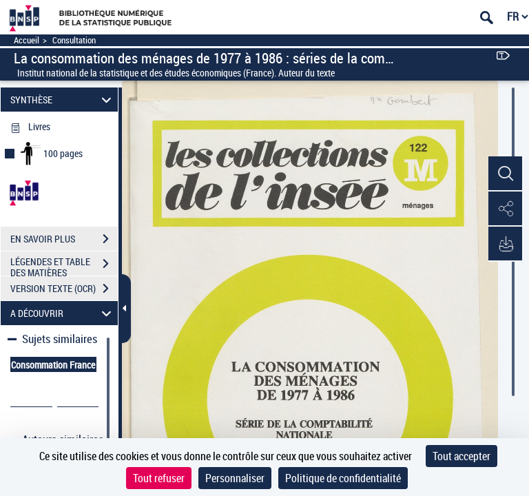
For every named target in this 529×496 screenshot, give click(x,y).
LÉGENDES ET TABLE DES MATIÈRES (64, 265)
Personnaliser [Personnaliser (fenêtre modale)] (234, 478)
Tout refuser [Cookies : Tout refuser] (159, 478)
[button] (505, 174)
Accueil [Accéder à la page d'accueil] (26, 40)
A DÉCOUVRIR (63, 313)
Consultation (74, 40)
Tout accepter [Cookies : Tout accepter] (461, 456)
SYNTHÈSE (63, 99)
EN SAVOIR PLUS (64, 239)
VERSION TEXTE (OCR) (64, 288)
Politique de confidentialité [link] (343, 478)
